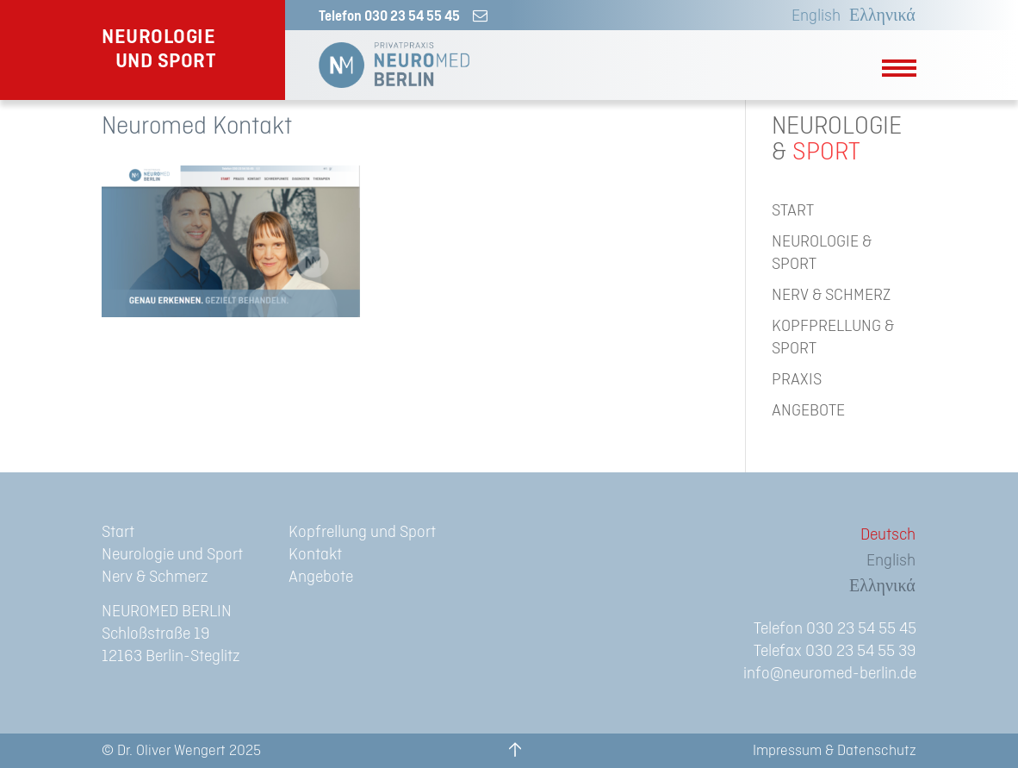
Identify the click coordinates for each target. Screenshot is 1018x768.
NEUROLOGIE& (837, 139)
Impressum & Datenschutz (834, 751)
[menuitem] (812, 16)
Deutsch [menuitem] (888, 535)
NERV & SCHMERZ (831, 295)
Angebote (321, 577)
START (793, 211)
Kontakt (315, 555)
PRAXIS (797, 380)
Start (118, 532)
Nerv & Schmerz (155, 577)
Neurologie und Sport (172, 555)
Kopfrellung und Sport (362, 532)
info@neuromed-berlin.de (829, 674)
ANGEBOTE (808, 411)
